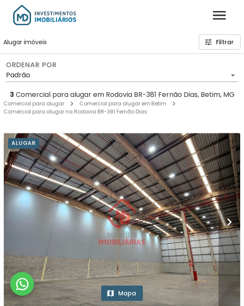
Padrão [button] (18, 75)
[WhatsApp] (22, 284)
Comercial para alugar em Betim (122, 103)
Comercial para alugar (33, 103)
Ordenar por (31, 65)
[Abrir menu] (219, 15)
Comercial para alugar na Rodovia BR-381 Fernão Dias (75, 111)
